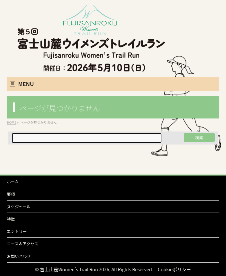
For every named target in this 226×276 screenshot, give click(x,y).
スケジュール (18, 206)
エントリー (17, 231)
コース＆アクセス (22, 243)
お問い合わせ (19, 256)
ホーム (13, 181)
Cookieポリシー (174, 269)
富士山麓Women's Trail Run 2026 (74, 269)
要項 (11, 194)
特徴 (11, 219)
